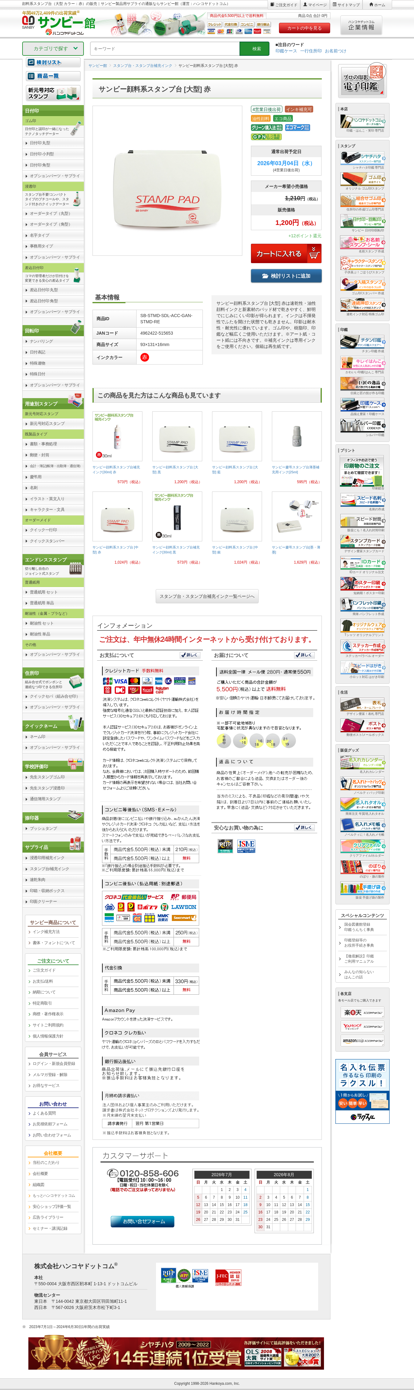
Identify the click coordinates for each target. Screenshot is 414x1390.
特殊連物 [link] (37, 363)
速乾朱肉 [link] (37, 879)
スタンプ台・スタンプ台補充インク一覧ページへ (207, 596)
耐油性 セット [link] (42, 623)
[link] (117, 450)
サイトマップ (349, 5)
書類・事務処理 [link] (43, 444)
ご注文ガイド (286, 5)
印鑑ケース (286, 50)
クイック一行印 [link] (43, 530)
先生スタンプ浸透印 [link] (47, 788)
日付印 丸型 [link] (40, 143)
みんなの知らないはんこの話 (359, 974)
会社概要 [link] (40, 1173)
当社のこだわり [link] (46, 1162)
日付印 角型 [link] (40, 165)
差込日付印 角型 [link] (44, 301)
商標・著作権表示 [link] (48, 1014)
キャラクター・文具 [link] (47, 509)
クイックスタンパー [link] (47, 541)
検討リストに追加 (286, 276)
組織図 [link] (38, 1184)
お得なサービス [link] (46, 1085)
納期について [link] (44, 992)
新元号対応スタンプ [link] (47, 423)
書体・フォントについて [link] (54, 942)
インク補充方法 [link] (46, 931)
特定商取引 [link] (42, 1003)
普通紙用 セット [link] (44, 592)
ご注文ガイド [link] (44, 970)
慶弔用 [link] (36, 477)
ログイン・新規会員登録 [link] (54, 1063)
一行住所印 (311, 50)
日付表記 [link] (37, 352)
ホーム (379, 5)
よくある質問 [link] (44, 1113)
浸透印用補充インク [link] (47, 857)
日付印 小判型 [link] (42, 154)
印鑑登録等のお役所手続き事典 (359, 943)
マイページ (317, 5)
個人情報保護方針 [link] (48, 1036)
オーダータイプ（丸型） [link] (51, 213)
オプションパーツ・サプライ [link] (55, 175)
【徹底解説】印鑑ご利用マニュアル (359, 959)
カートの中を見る (304, 28)
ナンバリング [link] (41, 341)
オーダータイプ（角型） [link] (51, 224)
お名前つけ (335, 50)
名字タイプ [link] (39, 235)
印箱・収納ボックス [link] (47, 890)
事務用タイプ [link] (41, 246)
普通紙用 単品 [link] (42, 603)
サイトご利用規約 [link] (48, 1025)
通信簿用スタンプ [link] (45, 799)
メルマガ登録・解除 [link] (50, 1074)
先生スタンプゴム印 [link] (47, 777)
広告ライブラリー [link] (48, 1217)
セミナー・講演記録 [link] (50, 1228)
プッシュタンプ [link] (43, 828)
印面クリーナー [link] (43, 901)
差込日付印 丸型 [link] (44, 289)
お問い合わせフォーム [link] (52, 1135)
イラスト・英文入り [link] (47, 498)
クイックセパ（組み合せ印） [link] (55, 696)
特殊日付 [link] (37, 374)
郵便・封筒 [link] (39, 455)
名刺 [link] (34, 487)
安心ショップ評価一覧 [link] (52, 1206)
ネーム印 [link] (37, 736)
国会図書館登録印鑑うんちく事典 (359, 927)
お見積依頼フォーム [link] (50, 1124)
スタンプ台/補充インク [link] (49, 868)
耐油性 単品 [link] (40, 634)
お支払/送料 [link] (43, 981)
